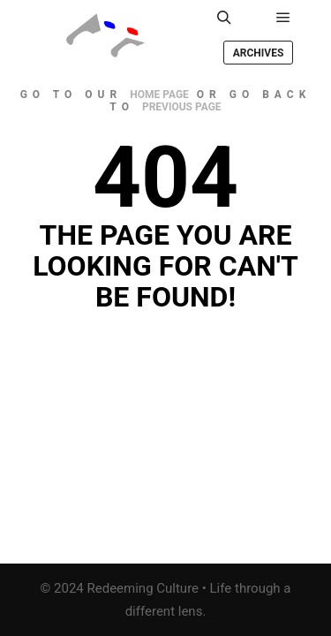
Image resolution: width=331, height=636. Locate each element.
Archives (258, 53)
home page (159, 94)
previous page (182, 107)
